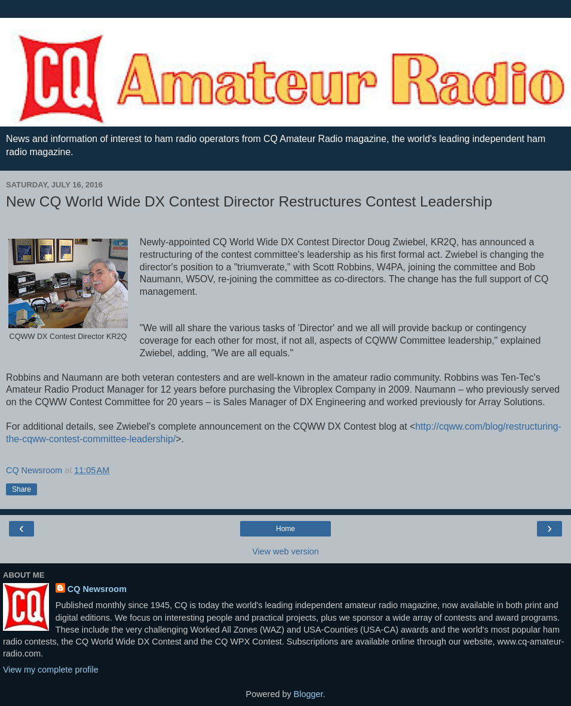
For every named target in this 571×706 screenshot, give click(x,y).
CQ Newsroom (97, 589)
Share (21, 489)
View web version (285, 551)
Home (285, 529)
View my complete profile (51, 669)
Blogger (308, 694)
